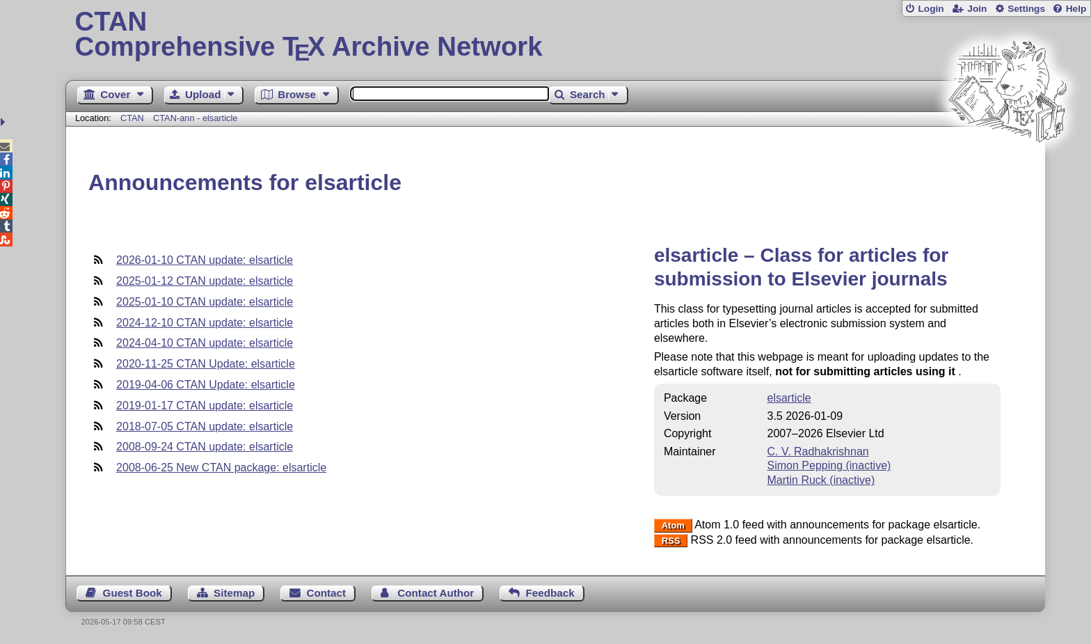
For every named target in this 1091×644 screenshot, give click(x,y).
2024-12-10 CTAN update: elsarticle (204, 323)
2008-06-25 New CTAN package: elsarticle (221, 467)
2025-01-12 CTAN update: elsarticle (204, 281)
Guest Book (132, 593)
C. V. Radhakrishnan (818, 451)
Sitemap (234, 593)
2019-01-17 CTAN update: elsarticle (204, 405)
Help (1076, 8)
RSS (671, 540)
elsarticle (789, 398)
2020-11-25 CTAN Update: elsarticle (205, 364)
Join (977, 8)
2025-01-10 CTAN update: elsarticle (204, 302)
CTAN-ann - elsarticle (195, 118)
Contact (327, 593)
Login (930, 8)
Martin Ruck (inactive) (821, 480)
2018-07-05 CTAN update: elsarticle (204, 426)
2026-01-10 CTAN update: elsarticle (204, 260)
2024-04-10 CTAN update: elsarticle (204, 343)
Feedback (550, 593)
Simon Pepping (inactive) (829, 465)
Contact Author (435, 593)
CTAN (132, 118)
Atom (673, 525)
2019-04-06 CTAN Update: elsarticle (205, 385)
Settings (1026, 8)
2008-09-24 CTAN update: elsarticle (204, 447)
